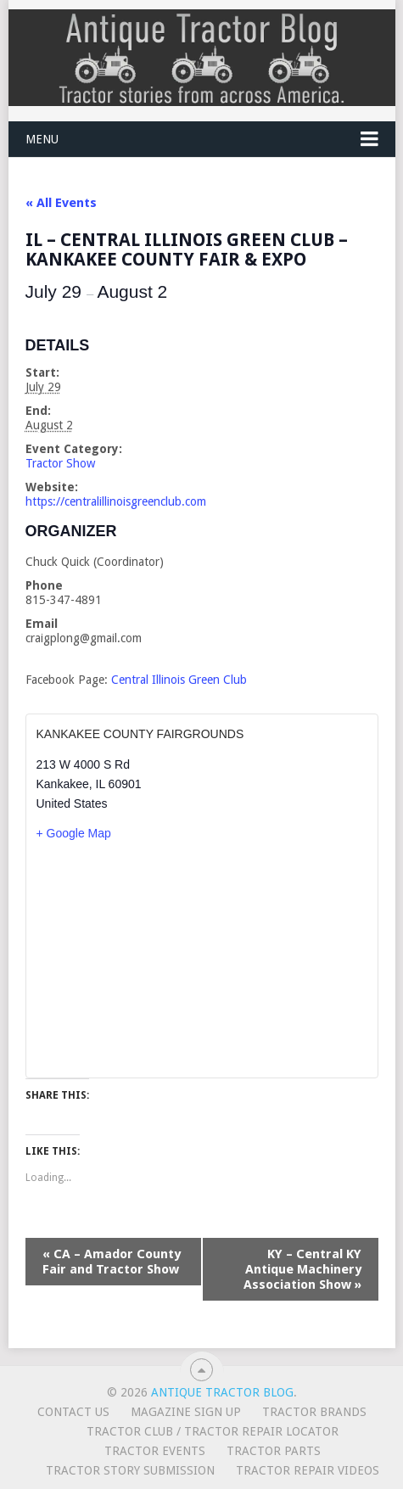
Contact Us (73, 1412)
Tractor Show (60, 463)
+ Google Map (73, 833)
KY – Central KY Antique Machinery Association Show (302, 1269)
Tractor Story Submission (130, 1470)
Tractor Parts (274, 1451)
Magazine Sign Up (186, 1412)
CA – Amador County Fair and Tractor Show (111, 1261)
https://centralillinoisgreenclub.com (115, 501)
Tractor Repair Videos (307, 1470)
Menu (42, 139)
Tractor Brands (314, 1412)
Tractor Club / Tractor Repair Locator (213, 1431)
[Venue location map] (201, 958)
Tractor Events (154, 1451)
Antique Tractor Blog (222, 1392)
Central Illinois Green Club (179, 679)
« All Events (61, 202)
